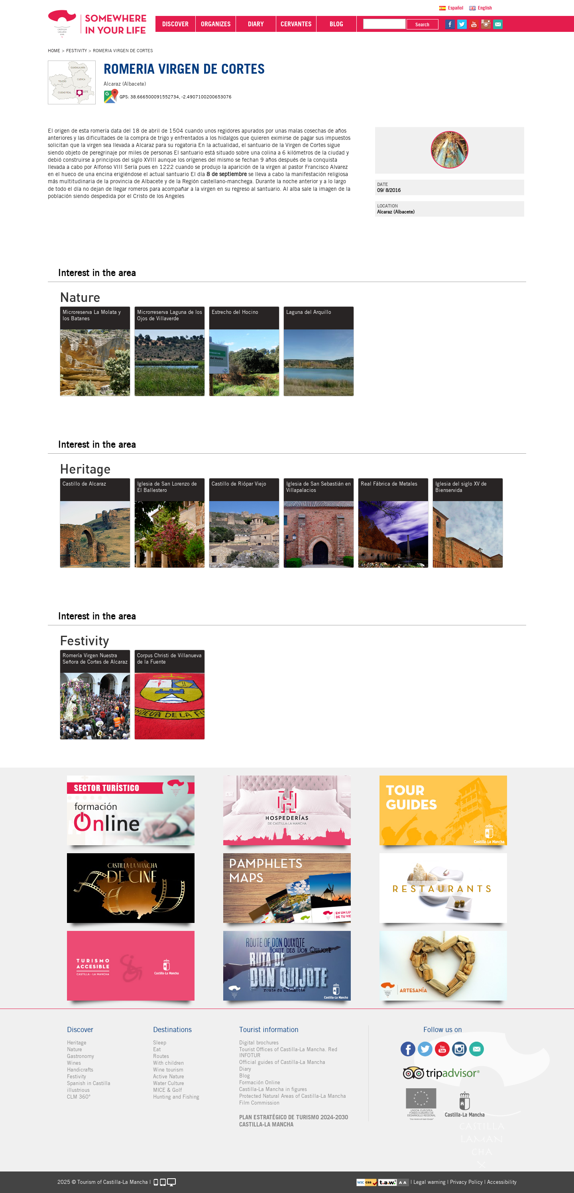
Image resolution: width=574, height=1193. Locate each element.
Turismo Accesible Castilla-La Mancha (131, 966)
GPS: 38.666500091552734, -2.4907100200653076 (176, 97)
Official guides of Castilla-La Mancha (282, 1062)
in (486, 24)
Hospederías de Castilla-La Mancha (287, 810)
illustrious (78, 1090)
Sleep (159, 1043)
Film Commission (259, 1103)
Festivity (76, 50)
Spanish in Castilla (88, 1083)
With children (168, 1063)
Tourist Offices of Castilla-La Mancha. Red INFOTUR (288, 1052)
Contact (476, 1049)
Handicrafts (80, 1070)
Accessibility (502, 1182)
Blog (244, 1076)
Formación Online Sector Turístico (131, 810)
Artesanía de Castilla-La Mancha (443, 966)
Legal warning (429, 1182)
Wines (74, 1063)
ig (459, 1049)
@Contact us (498, 24)
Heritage (76, 1043)
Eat (157, 1049)
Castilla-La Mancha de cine (131, 888)
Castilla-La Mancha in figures (273, 1089)
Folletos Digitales (287, 888)
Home (54, 50)
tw (462, 24)
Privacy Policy (466, 1182)
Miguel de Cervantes (287, 966)
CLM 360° (78, 1097)
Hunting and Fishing (176, 1097)
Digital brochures (259, 1043)
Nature (74, 1049)
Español (455, 8)
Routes (161, 1056)
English (485, 8)
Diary (245, 1069)
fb (450, 24)
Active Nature (168, 1076)
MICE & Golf (167, 1090)
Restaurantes (443, 888)
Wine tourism (168, 1070)
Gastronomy (80, 1056)
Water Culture (168, 1083)
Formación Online (259, 1082)
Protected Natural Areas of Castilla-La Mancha (292, 1096)
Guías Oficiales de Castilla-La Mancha (443, 810)
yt (474, 24)
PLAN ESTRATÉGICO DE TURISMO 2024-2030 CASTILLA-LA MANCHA (293, 1121)
